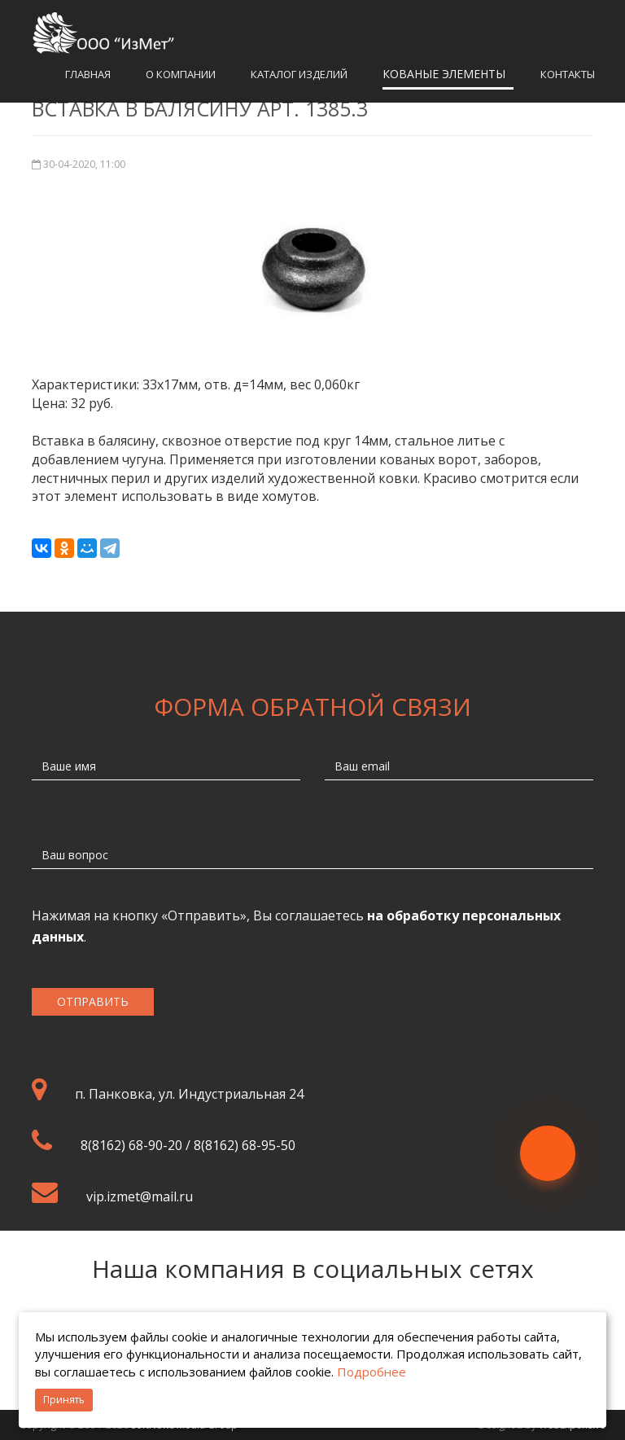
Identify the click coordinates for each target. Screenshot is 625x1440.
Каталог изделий (299, 74)
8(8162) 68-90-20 (131, 1145)
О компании (181, 74)
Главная (88, 74)
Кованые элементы (443, 73)
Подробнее (371, 1371)
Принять (64, 1400)
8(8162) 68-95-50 (244, 1145)
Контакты (567, 74)
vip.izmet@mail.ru (139, 1196)
